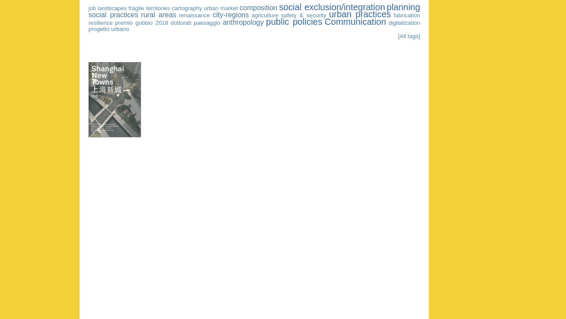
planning (403, 7)
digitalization (405, 22)
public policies (294, 22)
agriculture (265, 15)
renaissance (194, 15)
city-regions (231, 15)
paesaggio (207, 22)
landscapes (112, 8)
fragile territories (149, 8)
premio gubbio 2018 (141, 22)
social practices (113, 15)
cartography (187, 8)
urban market (221, 8)
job (92, 8)
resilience (100, 22)
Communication (355, 22)
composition (258, 8)
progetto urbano (108, 29)
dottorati (181, 22)
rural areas (158, 15)
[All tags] (409, 36)
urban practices (360, 14)
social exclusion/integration (332, 7)
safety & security (303, 15)
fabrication (407, 15)
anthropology (243, 22)
